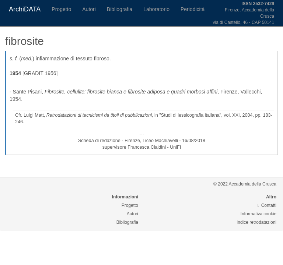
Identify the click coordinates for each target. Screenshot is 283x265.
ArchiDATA (25, 9)
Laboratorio (156, 9)
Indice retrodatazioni (256, 222)
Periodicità (193, 9)
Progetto (61, 9)
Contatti (267, 205)
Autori (89, 9)
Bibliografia (119, 9)
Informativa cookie (258, 213)
